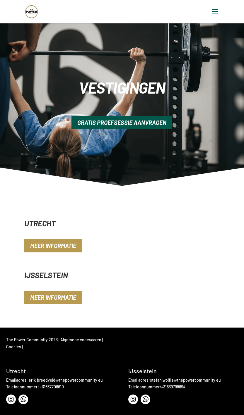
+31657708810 (52, 386)
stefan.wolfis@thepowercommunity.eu (185, 380)
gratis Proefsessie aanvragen (121, 122)
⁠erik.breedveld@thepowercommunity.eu (66, 380)
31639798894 (174, 386)
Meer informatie (53, 245)
